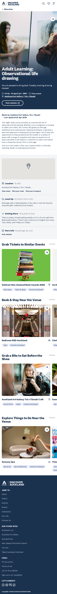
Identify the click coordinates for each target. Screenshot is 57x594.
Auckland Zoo (7, 539)
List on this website (9, 570)
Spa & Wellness (20, 466)
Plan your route (18, 191)
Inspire (4, 498)
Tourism (5, 548)
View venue (6, 191)
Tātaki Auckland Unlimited (12, 552)
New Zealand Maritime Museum (14, 543)
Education (8, 289)
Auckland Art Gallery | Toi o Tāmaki (20, 96)
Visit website (13, 103)
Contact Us (6, 520)
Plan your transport (33, 191)
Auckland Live (7, 530)
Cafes (18, 404)
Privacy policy (7, 562)
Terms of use (7, 566)
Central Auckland (36, 289)
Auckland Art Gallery (10, 534)
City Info (5, 516)
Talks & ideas (20, 289)
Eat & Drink (8, 404)
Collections (6, 511)
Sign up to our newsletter (12, 575)
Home (4, 494)
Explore (5, 503)
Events (4, 507)
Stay (5, 345)
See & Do (7, 466)
